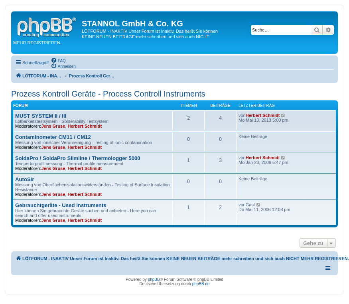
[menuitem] (58, 60)
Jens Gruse (53, 126)
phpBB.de (201, 284)
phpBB (154, 279)
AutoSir (24, 179)
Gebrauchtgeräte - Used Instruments (60, 205)
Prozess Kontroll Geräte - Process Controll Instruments (108, 93)
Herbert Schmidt (84, 126)
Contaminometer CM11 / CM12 (53, 137)
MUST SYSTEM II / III (40, 116)
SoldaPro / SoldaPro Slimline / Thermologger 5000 (77, 158)
